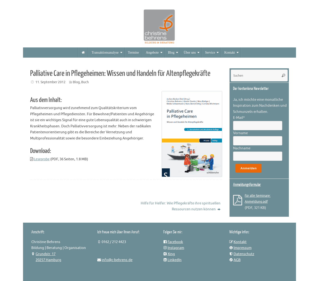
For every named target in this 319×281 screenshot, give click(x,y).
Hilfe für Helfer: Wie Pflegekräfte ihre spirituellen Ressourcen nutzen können (180, 206)
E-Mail (239, 117)
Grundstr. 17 (46, 254)
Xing (171, 254)
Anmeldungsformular (247, 184)
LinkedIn (175, 260)
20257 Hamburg (48, 260)
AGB (237, 260)
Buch (85, 82)
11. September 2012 (50, 82)
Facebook (175, 242)
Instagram (176, 248)
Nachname (241, 148)
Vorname (240, 133)
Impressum (243, 248)
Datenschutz (244, 254)
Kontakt (240, 242)
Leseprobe (42, 159)
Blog (76, 82)
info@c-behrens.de (117, 260)
